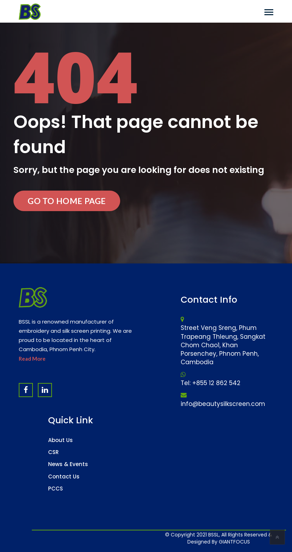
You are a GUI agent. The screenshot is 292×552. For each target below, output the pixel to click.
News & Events (68, 464)
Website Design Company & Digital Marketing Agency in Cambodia (200, 538)
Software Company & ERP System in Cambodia (245, 538)
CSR (53, 452)
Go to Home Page (67, 201)
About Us (60, 440)
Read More (32, 358)
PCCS (55, 488)
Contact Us (64, 476)
